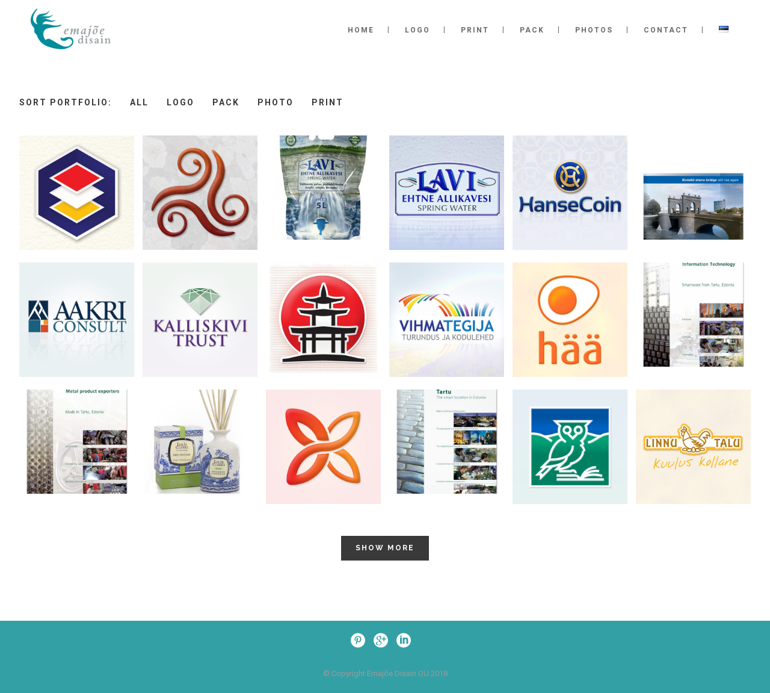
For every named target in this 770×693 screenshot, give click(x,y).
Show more (385, 548)
